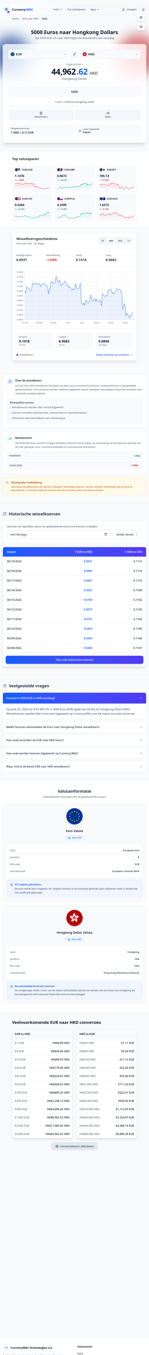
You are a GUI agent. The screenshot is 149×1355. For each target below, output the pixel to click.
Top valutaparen (76, 9)
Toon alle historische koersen (75, 660)
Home (15, 18)
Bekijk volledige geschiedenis (114, 354)
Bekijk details (127, 534)
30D (111, 240)
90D (120, 240)
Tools (80, 1353)
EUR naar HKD (30, 18)
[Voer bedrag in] (74, 91)
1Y (128, 240)
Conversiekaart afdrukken (74, 1146)
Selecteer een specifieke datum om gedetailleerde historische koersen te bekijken (52, 526)
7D (102, 240)
